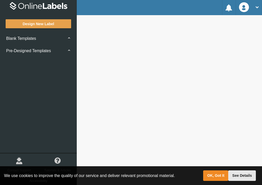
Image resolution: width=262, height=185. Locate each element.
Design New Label (38, 24)
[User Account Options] (249, 7)
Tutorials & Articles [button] (58, 162)
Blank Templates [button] (21, 38)
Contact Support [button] (19, 162)
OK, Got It (215, 175)
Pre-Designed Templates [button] (28, 51)
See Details (242, 175)
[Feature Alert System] (229, 7)
